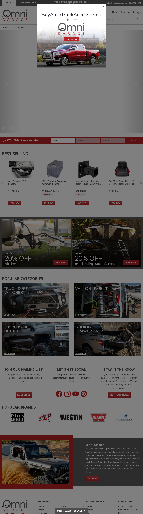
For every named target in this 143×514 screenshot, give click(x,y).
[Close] (71, 7)
